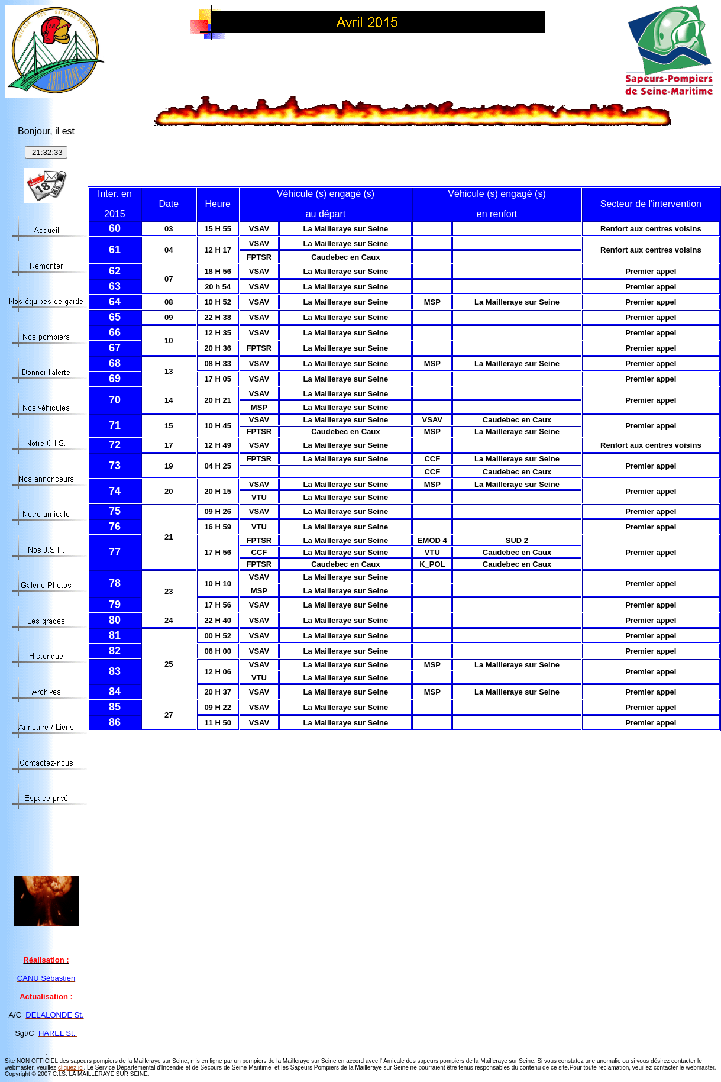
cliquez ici (70, 1067)
